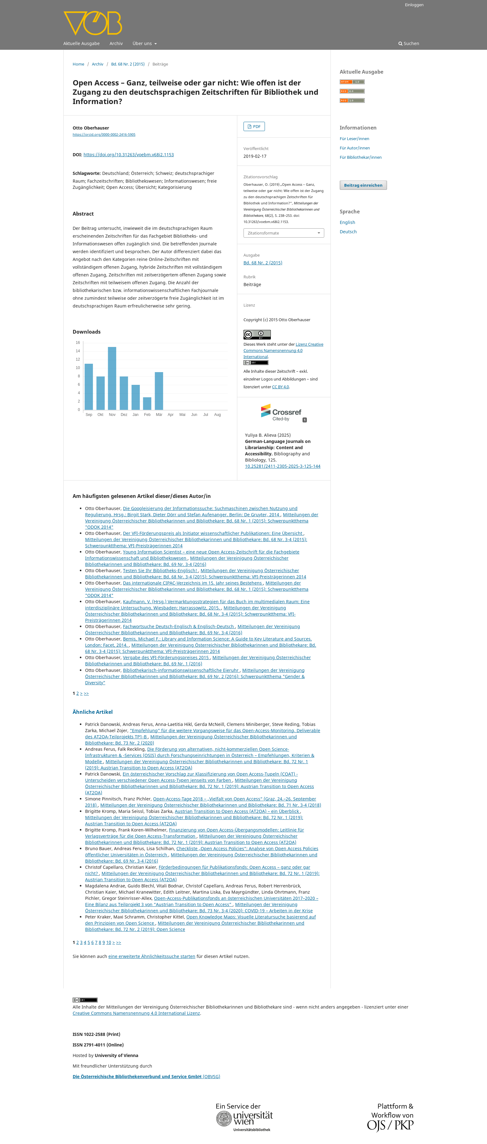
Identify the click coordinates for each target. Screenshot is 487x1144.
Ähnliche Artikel (93, 712)
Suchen (408, 43)
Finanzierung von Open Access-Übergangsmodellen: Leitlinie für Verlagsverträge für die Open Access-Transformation (194, 833)
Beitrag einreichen (363, 185)
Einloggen (414, 4)
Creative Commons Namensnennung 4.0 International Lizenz (136, 1013)
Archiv (116, 43)
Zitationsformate (263, 233)
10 (108, 942)
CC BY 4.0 (280, 387)
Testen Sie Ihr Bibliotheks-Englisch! (160, 570)
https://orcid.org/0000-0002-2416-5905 (104, 134)
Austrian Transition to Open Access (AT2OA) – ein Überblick (237, 811)
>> (86, 693)
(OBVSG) (146, 1076)
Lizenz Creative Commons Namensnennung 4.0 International (283, 350)
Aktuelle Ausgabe (81, 43)
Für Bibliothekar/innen (361, 157)
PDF (256, 126)
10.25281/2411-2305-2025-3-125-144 (283, 466)
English (347, 222)
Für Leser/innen (354, 138)
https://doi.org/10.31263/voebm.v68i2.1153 (129, 154)
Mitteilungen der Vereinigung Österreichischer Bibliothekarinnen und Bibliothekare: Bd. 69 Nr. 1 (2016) (198, 660)
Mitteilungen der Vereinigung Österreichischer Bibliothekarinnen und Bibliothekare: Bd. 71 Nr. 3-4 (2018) (210, 805)
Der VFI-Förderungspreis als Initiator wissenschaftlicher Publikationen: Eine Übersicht (213, 533)
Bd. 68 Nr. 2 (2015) (128, 64)
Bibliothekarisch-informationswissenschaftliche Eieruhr (181, 670)
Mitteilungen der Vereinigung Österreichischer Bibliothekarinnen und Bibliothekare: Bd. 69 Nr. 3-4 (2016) (187, 561)
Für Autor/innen (355, 148)
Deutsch (348, 232)
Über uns (143, 43)
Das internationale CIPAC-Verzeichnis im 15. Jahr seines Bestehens (193, 583)
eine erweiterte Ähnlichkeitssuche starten (151, 956)
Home (78, 64)
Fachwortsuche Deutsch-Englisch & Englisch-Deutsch (179, 626)
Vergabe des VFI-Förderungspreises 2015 (166, 657)
